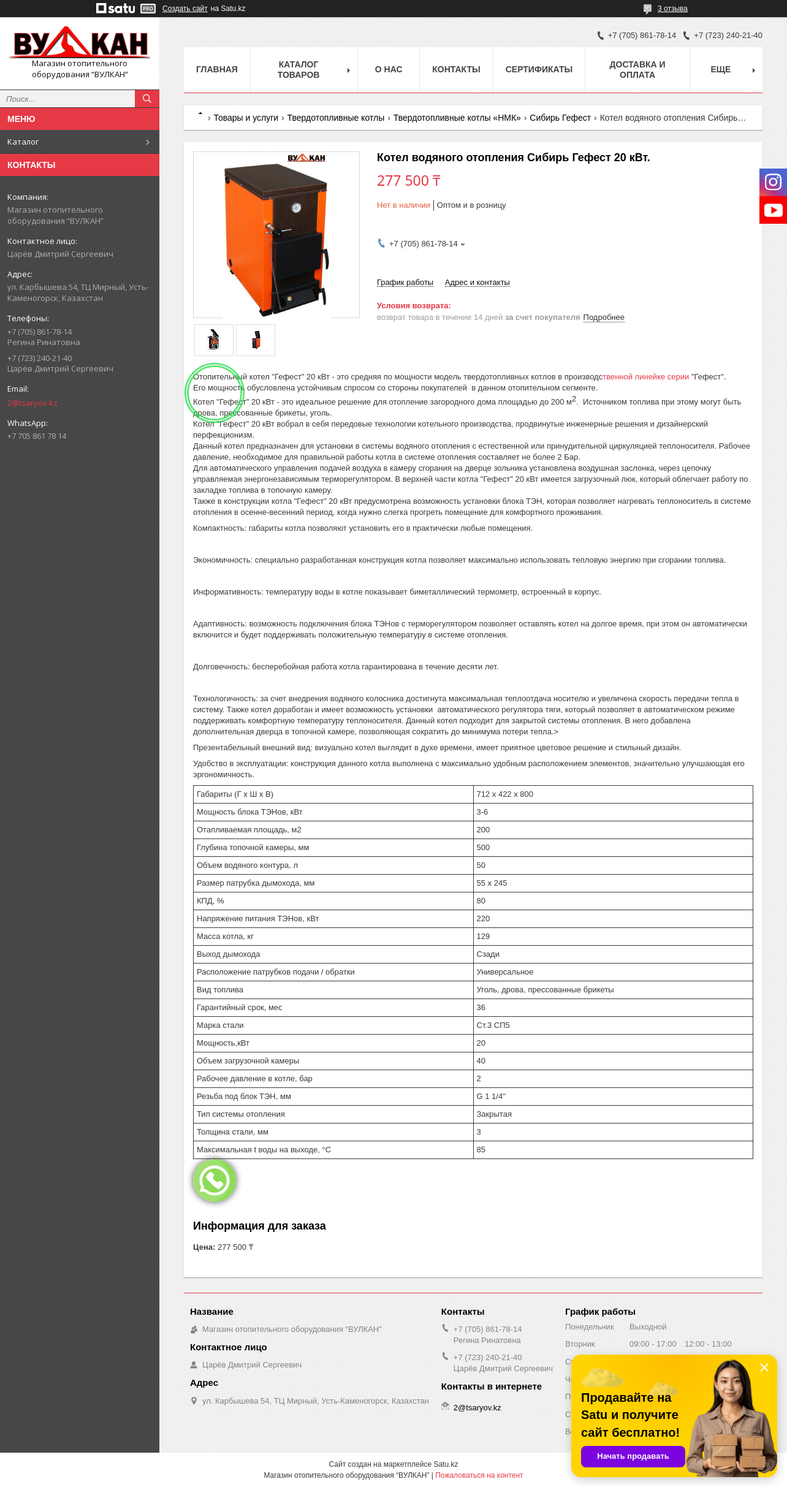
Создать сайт (185, 8)
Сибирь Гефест (560, 118)
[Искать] (147, 98)
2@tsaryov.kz (32, 402)
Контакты (456, 69)
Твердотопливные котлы (336, 118)
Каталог (23, 141)
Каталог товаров (299, 69)
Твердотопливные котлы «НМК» (457, 118)
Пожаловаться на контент (479, 1475)
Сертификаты (539, 69)
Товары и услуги (245, 118)
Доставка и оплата (638, 69)
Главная (217, 69)
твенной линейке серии (647, 376)
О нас (389, 69)
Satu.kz (445, 1464)
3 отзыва (673, 8)
